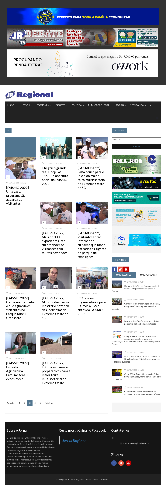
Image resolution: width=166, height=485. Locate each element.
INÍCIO (10, 105)
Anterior (11, 403)
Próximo (49, 403)
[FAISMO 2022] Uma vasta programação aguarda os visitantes (17, 195)
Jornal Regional (74, 440)
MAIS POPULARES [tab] (148, 275)
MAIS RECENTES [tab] (123, 275)
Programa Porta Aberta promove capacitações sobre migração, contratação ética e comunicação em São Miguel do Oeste (136, 340)
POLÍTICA (76, 105)
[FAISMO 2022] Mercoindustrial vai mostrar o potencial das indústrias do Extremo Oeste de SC (56, 308)
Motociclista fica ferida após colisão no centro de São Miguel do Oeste (141, 322)
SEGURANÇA (137, 105)
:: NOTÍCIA (24, 105)
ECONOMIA (42, 105)
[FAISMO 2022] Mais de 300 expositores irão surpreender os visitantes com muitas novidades (54, 243)
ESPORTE (60, 105)
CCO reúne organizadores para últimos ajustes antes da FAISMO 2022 (92, 306)
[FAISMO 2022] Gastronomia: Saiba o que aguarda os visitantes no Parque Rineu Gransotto (20, 308)
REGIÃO (120, 105)
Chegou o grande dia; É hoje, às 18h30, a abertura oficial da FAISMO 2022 (55, 176)
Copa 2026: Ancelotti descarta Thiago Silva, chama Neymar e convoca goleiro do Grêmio (136, 376)
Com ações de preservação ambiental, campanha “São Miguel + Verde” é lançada (136, 306)
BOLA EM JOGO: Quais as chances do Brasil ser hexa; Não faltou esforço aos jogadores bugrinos (136, 359)
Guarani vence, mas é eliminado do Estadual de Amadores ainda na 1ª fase (142, 392)
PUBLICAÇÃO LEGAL (98, 105)
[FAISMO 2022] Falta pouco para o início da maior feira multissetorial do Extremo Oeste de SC (91, 178)
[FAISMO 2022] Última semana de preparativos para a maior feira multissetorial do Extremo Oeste (56, 373)
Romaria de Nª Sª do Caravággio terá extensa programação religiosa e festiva (135, 288)
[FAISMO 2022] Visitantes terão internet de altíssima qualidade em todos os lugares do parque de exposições (92, 245)
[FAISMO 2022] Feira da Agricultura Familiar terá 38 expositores (17, 371)
